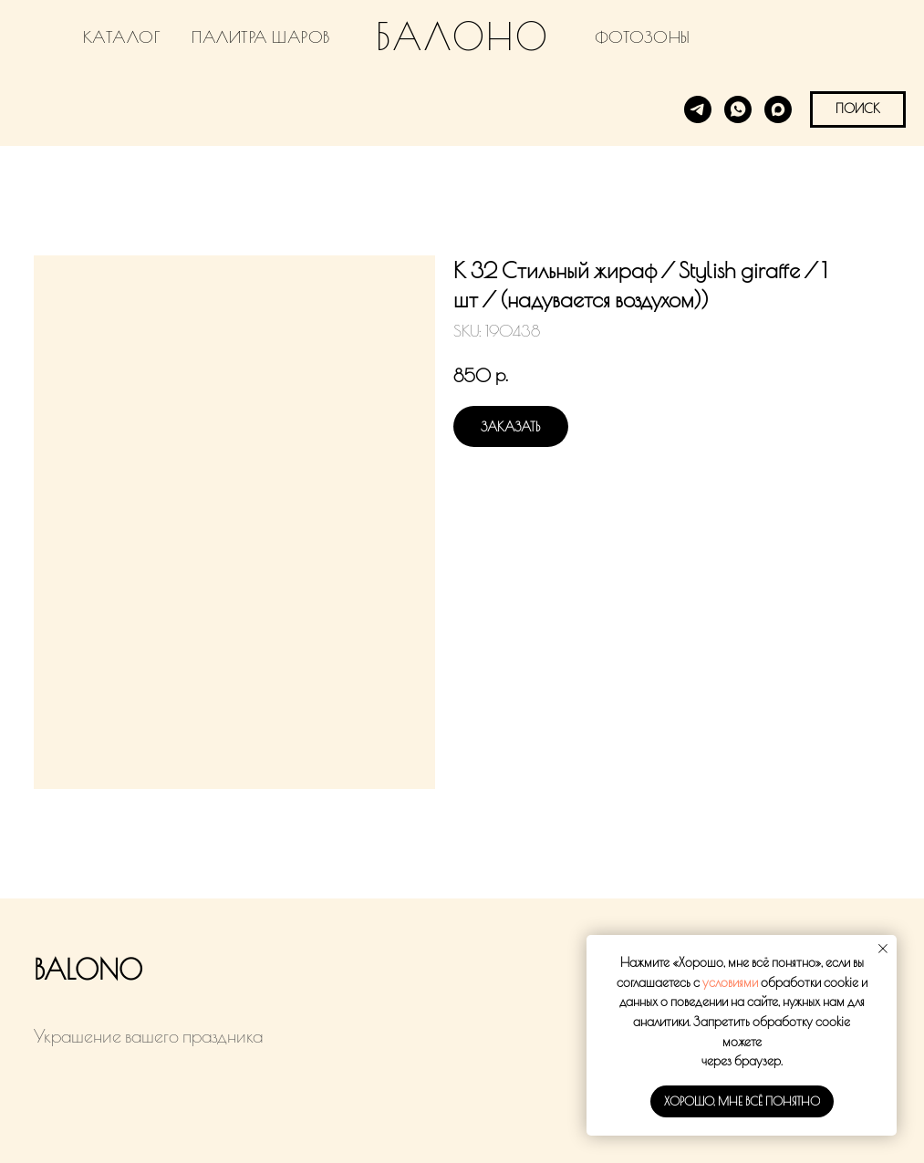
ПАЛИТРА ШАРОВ (261, 37)
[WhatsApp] (738, 109)
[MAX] (778, 109)
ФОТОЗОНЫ (642, 37)
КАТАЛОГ (122, 37)
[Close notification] (883, 949)
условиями (730, 982)
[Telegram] (697, 109)
